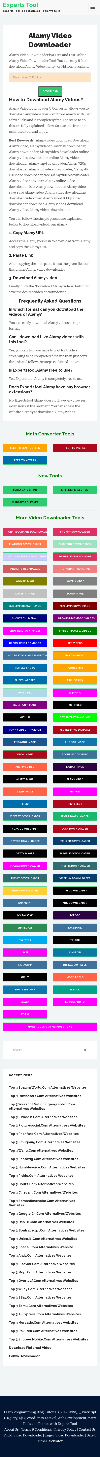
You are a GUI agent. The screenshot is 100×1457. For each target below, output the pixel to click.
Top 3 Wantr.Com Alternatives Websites (41, 1150)
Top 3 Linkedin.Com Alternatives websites (43, 1117)
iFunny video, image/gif (25, 729)
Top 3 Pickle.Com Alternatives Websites (41, 1176)
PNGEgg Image (75, 742)
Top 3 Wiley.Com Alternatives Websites (41, 1289)
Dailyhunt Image (25, 705)
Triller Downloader (75, 841)
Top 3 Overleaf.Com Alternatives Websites (43, 1281)
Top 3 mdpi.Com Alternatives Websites (40, 1272)
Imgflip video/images (25, 569)
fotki (25, 1014)
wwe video (25, 692)
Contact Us (87, 1429)
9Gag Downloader (25, 828)
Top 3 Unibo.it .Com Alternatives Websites (43, 1239)
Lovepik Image (25, 593)
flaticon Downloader (25, 544)
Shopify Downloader (75, 531)
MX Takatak (25, 915)
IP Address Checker (25, 502)
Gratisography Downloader (27, 531)
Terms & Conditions (36, 1429)
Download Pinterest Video (30, 1348)
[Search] (50, 77)
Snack (25, 1002)
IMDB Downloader (25, 890)
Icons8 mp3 (75, 668)
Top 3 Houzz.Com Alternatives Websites (41, 1184)
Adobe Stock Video (75, 754)
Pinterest (75, 804)
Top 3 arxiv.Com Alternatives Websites (40, 1255)
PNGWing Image (25, 742)
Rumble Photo (25, 668)
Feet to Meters (25, 460)
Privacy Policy (65, 1429)
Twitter (25, 940)
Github (25, 717)
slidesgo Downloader (75, 544)
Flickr (25, 804)
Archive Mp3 (75, 680)
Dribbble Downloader (75, 556)
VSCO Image (25, 754)
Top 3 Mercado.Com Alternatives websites (43, 1322)
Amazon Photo (75, 655)
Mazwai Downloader (25, 866)
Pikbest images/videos (75, 630)
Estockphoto (75, 1002)
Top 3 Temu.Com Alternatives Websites (41, 1306)
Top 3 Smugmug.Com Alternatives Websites (45, 1142)
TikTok (75, 940)
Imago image (75, 593)
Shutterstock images (25, 630)
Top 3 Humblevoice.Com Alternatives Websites (47, 1167)
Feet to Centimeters (25, 448)
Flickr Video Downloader (23, 1435)
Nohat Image (75, 767)
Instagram (24, 964)
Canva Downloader (24, 1356)
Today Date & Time (25, 490)
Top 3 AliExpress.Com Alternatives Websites (45, 1314)
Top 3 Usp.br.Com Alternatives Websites (41, 1222)
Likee (25, 952)
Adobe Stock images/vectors (27, 655)
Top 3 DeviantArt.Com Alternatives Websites (45, 1096)
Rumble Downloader (75, 853)
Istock (75, 989)
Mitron (75, 791)
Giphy (25, 977)
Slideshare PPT (25, 680)
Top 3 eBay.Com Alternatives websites (40, 1297)
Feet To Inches (75, 448)
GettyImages (25, 853)
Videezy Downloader (25, 816)
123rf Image (25, 791)
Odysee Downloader (25, 841)
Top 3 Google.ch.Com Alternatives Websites (45, 1214)
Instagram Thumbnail (75, 569)
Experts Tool (20, 5)
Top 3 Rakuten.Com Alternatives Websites (43, 1331)
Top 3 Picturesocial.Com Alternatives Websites (47, 1125)
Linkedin (75, 952)
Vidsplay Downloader (74, 878)
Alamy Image (25, 779)
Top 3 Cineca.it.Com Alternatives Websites (43, 1192)
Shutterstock (25, 989)
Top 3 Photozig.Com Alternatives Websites (43, 1159)
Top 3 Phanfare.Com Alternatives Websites (44, 1134)
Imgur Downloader (75, 816)
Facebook (75, 927)
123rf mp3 (75, 692)
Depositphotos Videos (25, 643)
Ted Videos (75, 643)
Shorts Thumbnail (25, 618)
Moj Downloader (75, 903)
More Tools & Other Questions (50, 1026)
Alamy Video (75, 779)
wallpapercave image (75, 606)
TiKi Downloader (75, 890)
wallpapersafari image (25, 606)
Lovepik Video (74, 581)
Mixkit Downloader (25, 878)
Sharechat (24, 927)
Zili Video (75, 705)
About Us (11, 1429)
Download (50, 91)
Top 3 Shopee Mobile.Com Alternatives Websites (48, 1339)
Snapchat (25, 903)
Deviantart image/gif (75, 717)
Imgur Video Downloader (64, 1435)
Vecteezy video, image (74, 729)
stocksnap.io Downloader (27, 556)
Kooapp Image (25, 581)
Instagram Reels (75, 964)
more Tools (75, 977)
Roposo (75, 915)
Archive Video (25, 767)
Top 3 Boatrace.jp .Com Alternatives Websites (46, 1230)
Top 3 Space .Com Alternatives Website (41, 1247)
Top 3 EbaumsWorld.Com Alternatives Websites (48, 1087)
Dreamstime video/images (76, 618)
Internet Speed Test (75, 490)
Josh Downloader (75, 828)
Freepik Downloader (75, 866)
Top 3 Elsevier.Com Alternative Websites (42, 1264)
